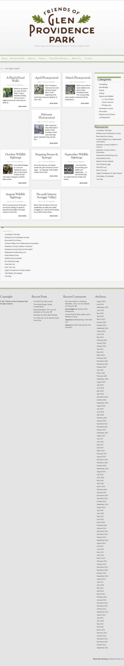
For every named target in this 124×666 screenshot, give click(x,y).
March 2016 (101, 486)
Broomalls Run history (104, 136)
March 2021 (101, 355)
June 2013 (100, 585)
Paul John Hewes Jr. (72, 301)
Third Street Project (59, 58)
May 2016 (100, 481)
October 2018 (101, 400)
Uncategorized (104, 117)
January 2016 (101, 492)
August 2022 (101, 331)
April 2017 (100, 448)
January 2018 (101, 421)
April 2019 (100, 394)
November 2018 (102, 397)
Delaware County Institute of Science (18, 246)
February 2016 (102, 489)
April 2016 (100, 484)
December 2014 (102, 531)
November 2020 (102, 364)
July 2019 (100, 385)
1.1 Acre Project (108, 99)
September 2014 (102, 540)
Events (101, 90)
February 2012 (102, 633)
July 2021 (100, 349)
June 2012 (100, 621)
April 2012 (100, 627)
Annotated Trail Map (103, 130)
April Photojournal (46, 78)
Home (4, 58)
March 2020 (101, 373)
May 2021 (100, 352)
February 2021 (102, 358)
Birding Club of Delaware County (108, 133)
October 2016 (101, 466)
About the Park (18, 58)
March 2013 (101, 594)
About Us (76, 58)
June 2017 (100, 442)
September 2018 (102, 403)
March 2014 (101, 558)
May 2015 (100, 516)
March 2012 (101, 630)
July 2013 (100, 582)
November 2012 (102, 606)
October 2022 (101, 325)
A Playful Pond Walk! (15, 79)
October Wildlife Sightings (15, 156)
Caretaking (103, 84)
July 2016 (100, 475)
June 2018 (100, 412)
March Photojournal (78, 78)
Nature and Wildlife (106, 96)
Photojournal (106, 105)
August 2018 (101, 406)
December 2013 (102, 567)
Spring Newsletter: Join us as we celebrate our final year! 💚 (77, 304)
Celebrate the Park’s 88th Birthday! (45, 315)
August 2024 (101, 301)
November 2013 (102, 570)
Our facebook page (103, 164)
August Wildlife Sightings (15, 196)
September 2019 (102, 379)
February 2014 (102, 561)
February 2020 (102, 376)
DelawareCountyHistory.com (107, 155)
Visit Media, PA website (105, 176)
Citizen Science (107, 102)
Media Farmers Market (104, 161)
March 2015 (101, 522)
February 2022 (102, 340)
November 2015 (102, 498)
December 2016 (102, 460)
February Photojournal (47, 116)
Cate (66, 314)
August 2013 (101, 579)
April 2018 (100, 415)
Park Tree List (101, 170)
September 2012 (102, 612)
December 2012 (102, 603)
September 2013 (102, 576)
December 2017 (102, 424)
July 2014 (100, 546)
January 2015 (101, 528)
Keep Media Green (103, 158)
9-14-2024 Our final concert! (43, 301)
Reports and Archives (107, 114)
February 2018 (102, 418)
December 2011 (102, 639)
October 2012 (101, 609)
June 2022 (100, 334)
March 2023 (101, 319)
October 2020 (101, 367)
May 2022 (100, 337)
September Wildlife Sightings (76, 156)
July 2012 (100, 618)
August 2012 (101, 615)
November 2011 (102, 642)
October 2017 (101, 430)
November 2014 (102, 534)
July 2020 (100, 370)
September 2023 (102, 307)
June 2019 (100, 388)
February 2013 (102, 597)
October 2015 (101, 501)
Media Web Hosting (100, 659)
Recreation (103, 111)
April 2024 (100, 304)
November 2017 (102, 427)
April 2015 (100, 519)
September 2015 (102, 504)
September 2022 (102, 328)
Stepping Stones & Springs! (46, 156)
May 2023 (100, 313)
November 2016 (102, 463)
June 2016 (100, 478)
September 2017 (102, 433)
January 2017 (101, 457)
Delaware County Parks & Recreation (19, 249)
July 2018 (100, 409)
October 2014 (101, 537)
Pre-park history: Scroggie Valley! (47, 196)
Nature (43, 58)
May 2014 (100, 552)
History (32, 58)
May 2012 (100, 624)
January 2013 (101, 600)
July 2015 (100, 510)
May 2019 (100, 391)
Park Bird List (101, 167)
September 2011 (102, 648)
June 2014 (100, 549)
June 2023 (100, 310)
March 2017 (101, 451)
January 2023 (101, 322)
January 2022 (101, 343)
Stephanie (20, 85)
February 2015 (102, 525)
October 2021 (101, 346)
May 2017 (100, 445)
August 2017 (101, 436)
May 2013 (100, 588)
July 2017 (100, 439)
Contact (88, 58)
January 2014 (101, 564)
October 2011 (101, 645)
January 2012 (101, 636)
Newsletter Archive (106, 108)
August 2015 (101, 507)
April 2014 (100, 555)
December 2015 (102, 495)
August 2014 (101, 543)
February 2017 (102, 454)
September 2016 (102, 469)
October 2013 (101, 573)
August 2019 (101, 382)
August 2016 (101, 472)
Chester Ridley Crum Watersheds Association (22, 243)
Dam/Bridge (103, 87)
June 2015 (100, 513)
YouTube (99, 179)
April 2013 (100, 591)
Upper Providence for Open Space (109, 173)
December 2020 (102, 361)
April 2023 (100, 316)
